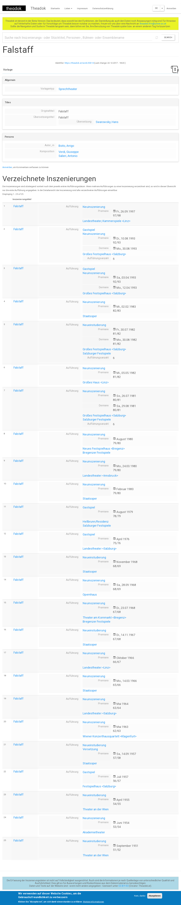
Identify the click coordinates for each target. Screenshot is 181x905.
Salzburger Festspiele (97, 353)
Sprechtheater (68, 89)
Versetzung (90, 749)
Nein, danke (139, 897)
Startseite (55, 8)
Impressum (82, 8)
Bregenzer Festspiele (96, 452)
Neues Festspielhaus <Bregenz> (104, 448)
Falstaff (18, 206)
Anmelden (171, 8)
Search (168, 37)
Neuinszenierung (94, 206)
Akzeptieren (155, 897)
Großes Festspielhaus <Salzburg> (104, 254)
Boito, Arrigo (66, 145)
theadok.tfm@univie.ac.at (153, 23)
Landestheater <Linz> (96, 667)
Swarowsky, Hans (107, 122)
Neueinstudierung (94, 325)
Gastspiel (89, 229)
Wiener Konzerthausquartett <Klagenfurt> (109, 736)
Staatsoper (90, 316)
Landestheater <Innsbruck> (100, 475)
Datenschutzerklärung (103, 8)
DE (156, 8)
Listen (68, 8)
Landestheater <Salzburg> (99, 548)
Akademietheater (94, 832)
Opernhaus (90, 594)
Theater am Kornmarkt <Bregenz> (104, 617)
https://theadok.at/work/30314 (79, 63)
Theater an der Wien (96, 809)
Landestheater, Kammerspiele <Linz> (106, 221)
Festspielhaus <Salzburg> (99, 786)
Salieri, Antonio (68, 156)
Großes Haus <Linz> (96, 382)
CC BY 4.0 (124, 886)
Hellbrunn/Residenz (96, 521)
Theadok (38, 8)
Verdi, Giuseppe (69, 152)
